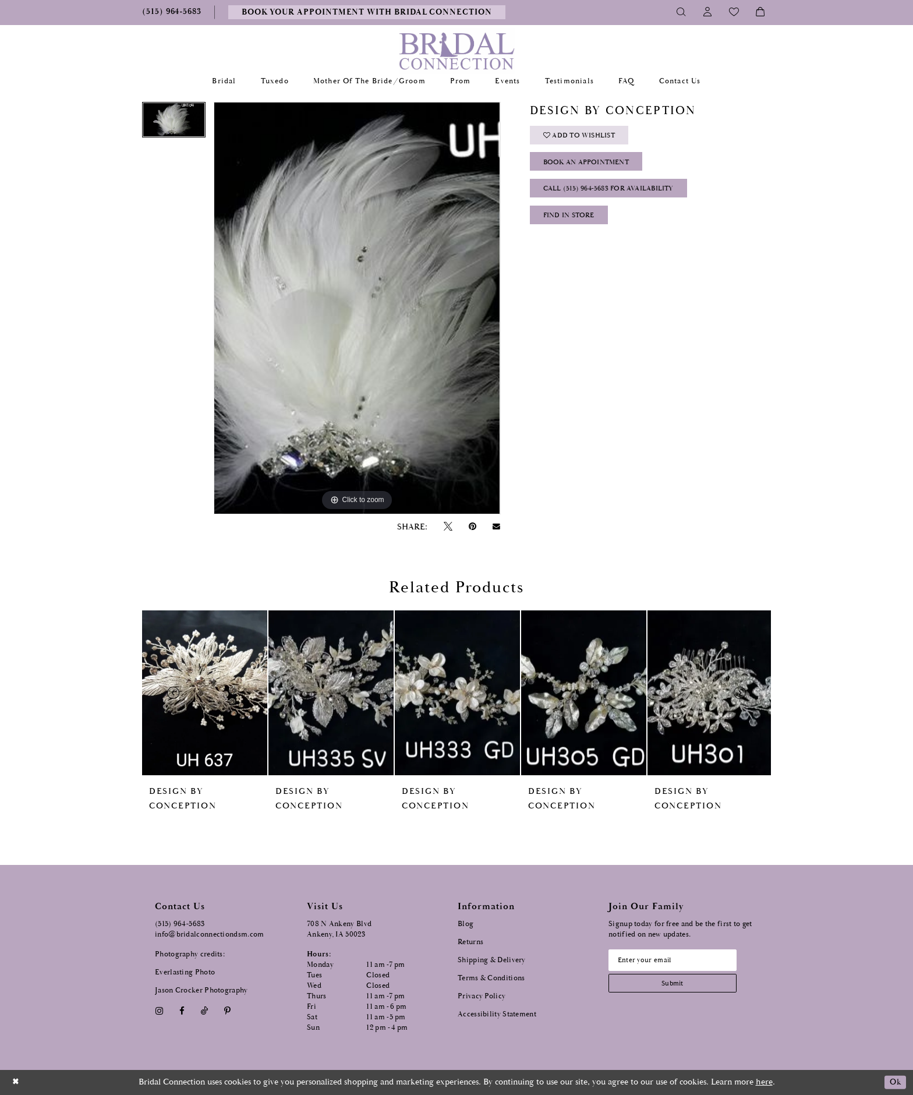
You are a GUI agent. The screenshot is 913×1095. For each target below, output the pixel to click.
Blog (465, 924)
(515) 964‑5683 (180, 924)
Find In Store (572, 224)
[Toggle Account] (708, 12)
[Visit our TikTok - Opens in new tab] (204, 1010)
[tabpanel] (174, 124)
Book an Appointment (591, 166)
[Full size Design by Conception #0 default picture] (357, 308)
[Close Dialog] (17, 1082)
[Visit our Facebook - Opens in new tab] (182, 1010)
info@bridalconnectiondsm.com (209, 934)
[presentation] (204, 692)
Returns (470, 942)
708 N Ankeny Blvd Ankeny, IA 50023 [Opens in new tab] (339, 929)
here (764, 1081)
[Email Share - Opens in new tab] (497, 526)
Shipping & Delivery (492, 960)
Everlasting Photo (185, 972)
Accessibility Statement (497, 1014)
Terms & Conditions (491, 978)
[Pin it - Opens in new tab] (472, 526)
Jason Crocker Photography (201, 990)
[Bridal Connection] (457, 51)
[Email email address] (678, 961)
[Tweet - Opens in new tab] (447, 526)
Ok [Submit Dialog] (894, 1082)
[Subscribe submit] (678, 986)
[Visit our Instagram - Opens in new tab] (159, 1010)
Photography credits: (190, 954)
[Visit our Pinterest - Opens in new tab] (227, 1010)
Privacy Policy (481, 996)
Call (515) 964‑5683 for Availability (614, 195)
